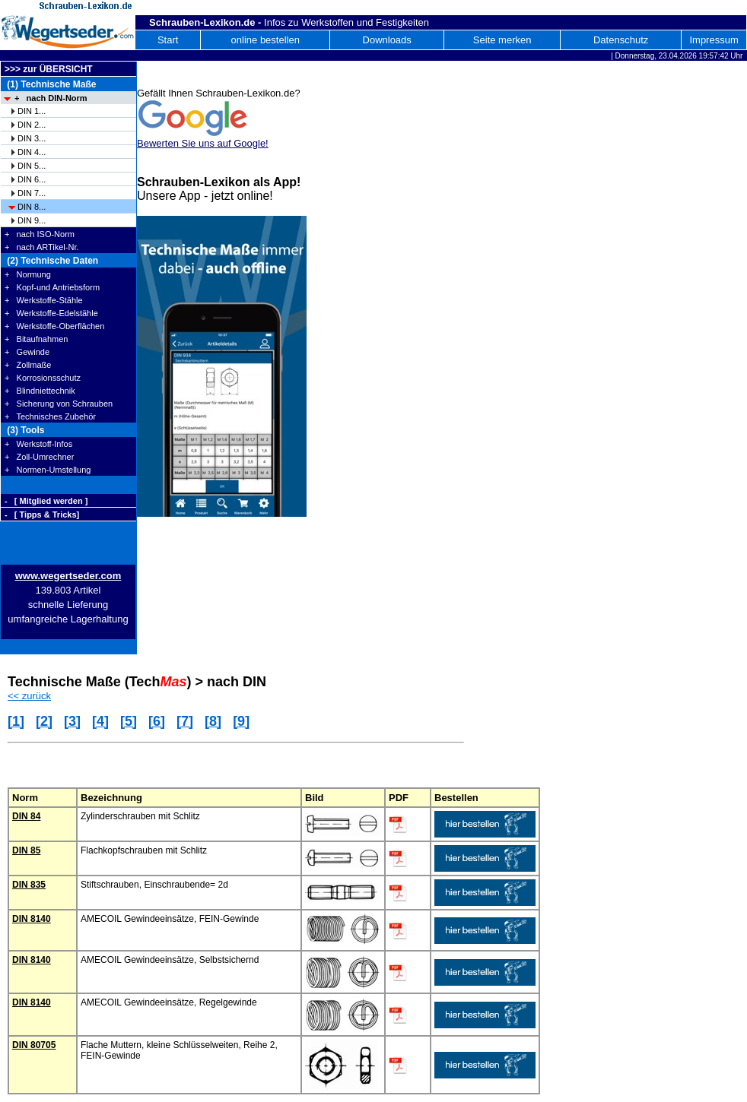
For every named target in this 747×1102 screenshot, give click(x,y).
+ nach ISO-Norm (40, 234)
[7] (184, 721)
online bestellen (265, 40)
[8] (213, 721)
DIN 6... (31, 179)
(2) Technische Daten (51, 260)
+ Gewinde (27, 351)
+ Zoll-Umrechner (39, 456)
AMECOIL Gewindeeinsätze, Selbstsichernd (170, 960)
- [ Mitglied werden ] (46, 500)
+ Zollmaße (28, 364)
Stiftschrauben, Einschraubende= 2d (154, 884)
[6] (156, 721)
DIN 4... (31, 152)
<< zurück (29, 695)
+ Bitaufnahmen (36, 339)
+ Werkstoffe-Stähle (44, 300)
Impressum (713, 40)
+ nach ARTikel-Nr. (42, 247)
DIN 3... (31, 138)
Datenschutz (620, 40)
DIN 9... (31, 220)
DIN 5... (31, 165)
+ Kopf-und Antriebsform (52, 287)
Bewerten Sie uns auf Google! (203, 143)
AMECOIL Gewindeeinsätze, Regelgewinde (169, 1002)
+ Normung (28, 274)
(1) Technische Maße (50, 84)
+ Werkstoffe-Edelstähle (51, 313)
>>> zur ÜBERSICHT (49, 69)
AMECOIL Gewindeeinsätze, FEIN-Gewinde (170, 919)
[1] (16, 721)
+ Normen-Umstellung (48, 469)
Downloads (387, 40)
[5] (128, 721)
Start (167, 40)
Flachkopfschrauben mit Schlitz (144, 850)
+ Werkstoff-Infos (38, 443)
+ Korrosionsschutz (43, 377)
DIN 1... (31, 111)
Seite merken (502, 40)
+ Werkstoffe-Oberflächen (54, 326)
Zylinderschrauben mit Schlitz (140, 816)
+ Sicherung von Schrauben (59, 403)
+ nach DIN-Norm (50, 98)
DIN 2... (31, 124)
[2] (44, 721)
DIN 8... (31, 206)
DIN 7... (31, 193)
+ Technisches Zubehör (50, 416)
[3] (72, 721)
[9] (241, 721)
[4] (100, 721)
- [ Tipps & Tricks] (42, 514)
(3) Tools (24, 430)
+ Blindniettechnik (40, 390)
